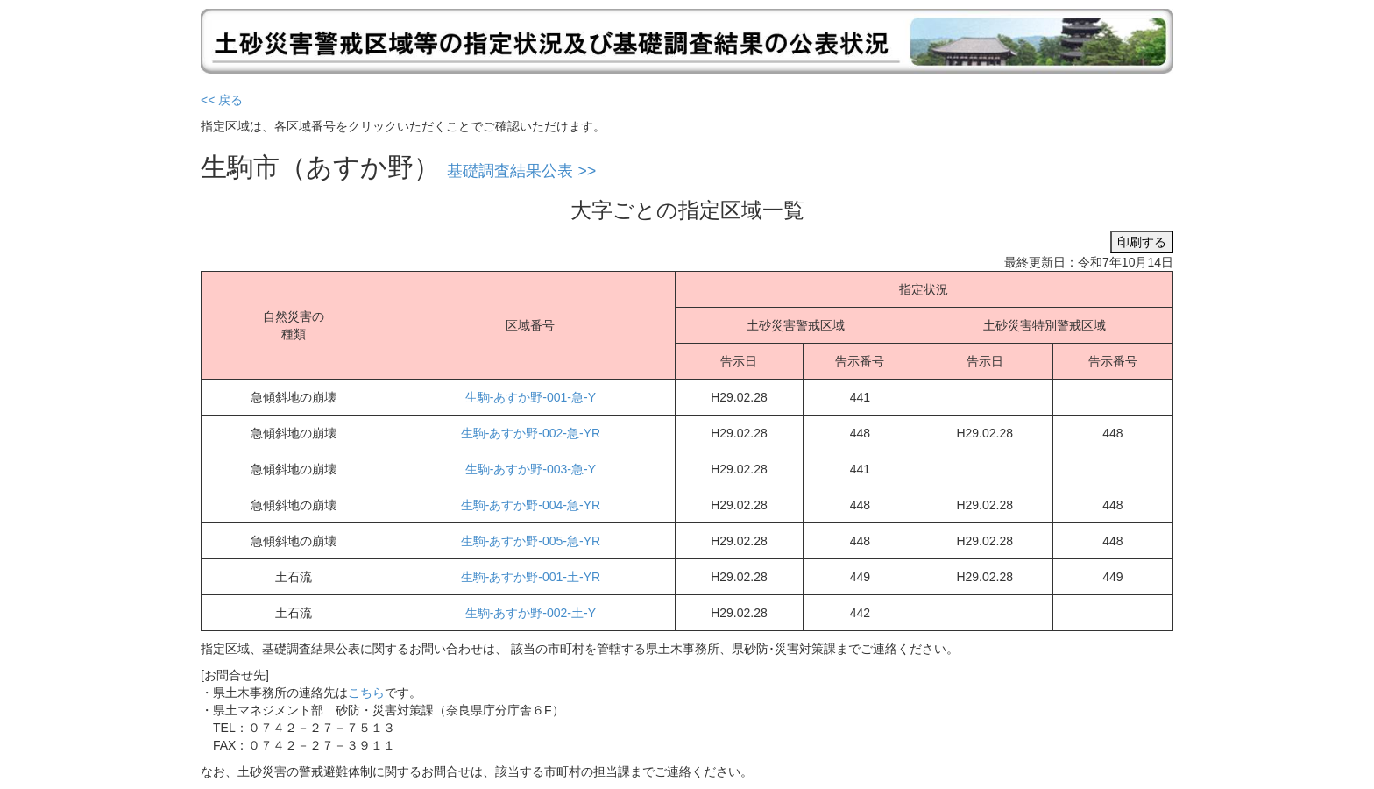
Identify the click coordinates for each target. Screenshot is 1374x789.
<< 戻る (222, 100)
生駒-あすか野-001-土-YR (530, 577)
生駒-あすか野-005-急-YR (530, 541)
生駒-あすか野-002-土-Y (530, 613)
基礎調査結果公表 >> (521, 171)
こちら (366, 693)
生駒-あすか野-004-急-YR (530, 505)
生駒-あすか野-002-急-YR (530, 433)
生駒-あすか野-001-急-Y (530, 397)
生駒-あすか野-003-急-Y (530, 469)
